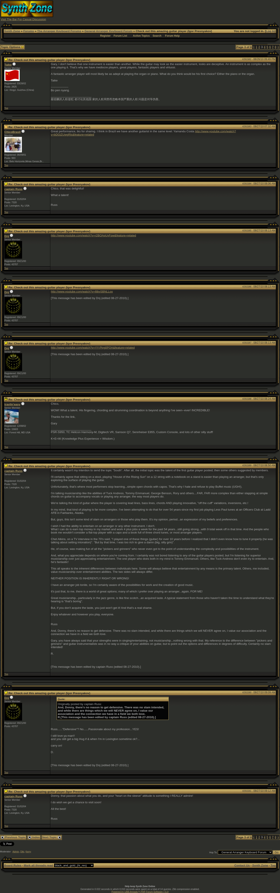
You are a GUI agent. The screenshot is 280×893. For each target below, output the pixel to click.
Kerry (28, 851)
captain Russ (13, 189)
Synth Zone (12, 31)
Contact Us (242, 865)
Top (6, 108)
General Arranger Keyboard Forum (108, 31)
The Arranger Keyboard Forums (59, 31)
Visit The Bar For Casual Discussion (23, 19)
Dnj (6, 236)
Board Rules (12, 865)
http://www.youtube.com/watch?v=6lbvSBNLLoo (82, 291)
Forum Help (172, 35)
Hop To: (213, 852)
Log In (270, 31)
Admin (15, 851)
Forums (28, 31)
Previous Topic (13, 837)
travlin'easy (12, 404)
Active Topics (141, 35)
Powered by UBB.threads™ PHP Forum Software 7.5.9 (140, 891)
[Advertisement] (199, 10)
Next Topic (51, 837)
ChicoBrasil (12, 132)
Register (105, 35)
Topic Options (12, 47)
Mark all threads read (38, 865)
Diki (22, 851)
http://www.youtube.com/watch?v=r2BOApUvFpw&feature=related (93, 235)
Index (34, 837)
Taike (8, 64)
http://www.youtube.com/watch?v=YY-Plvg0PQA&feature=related (93, 347)
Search (157, 35)
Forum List (120, 35)
